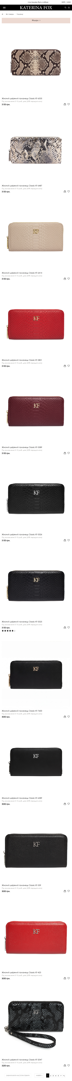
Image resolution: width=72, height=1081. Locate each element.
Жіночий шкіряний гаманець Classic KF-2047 (22, 1060)
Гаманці (20, 14)
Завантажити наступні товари (18, 1075)
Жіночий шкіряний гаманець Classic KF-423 (21, 972)
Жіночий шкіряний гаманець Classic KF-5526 (22, 534)
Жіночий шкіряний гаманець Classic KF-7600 (22, 711)
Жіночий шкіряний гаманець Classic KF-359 (21, 885)
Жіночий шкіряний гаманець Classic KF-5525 (22, 622)
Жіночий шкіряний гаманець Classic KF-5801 (22, 360)
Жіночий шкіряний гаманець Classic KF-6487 (22, 185)
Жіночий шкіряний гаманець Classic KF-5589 (22, 447)
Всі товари (10, 14)
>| (64, 1076)
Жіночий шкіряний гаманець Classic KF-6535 (22, 98)
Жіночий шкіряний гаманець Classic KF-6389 (22, 798)
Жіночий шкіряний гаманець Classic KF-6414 (22, 273)
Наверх (39, 1075)
